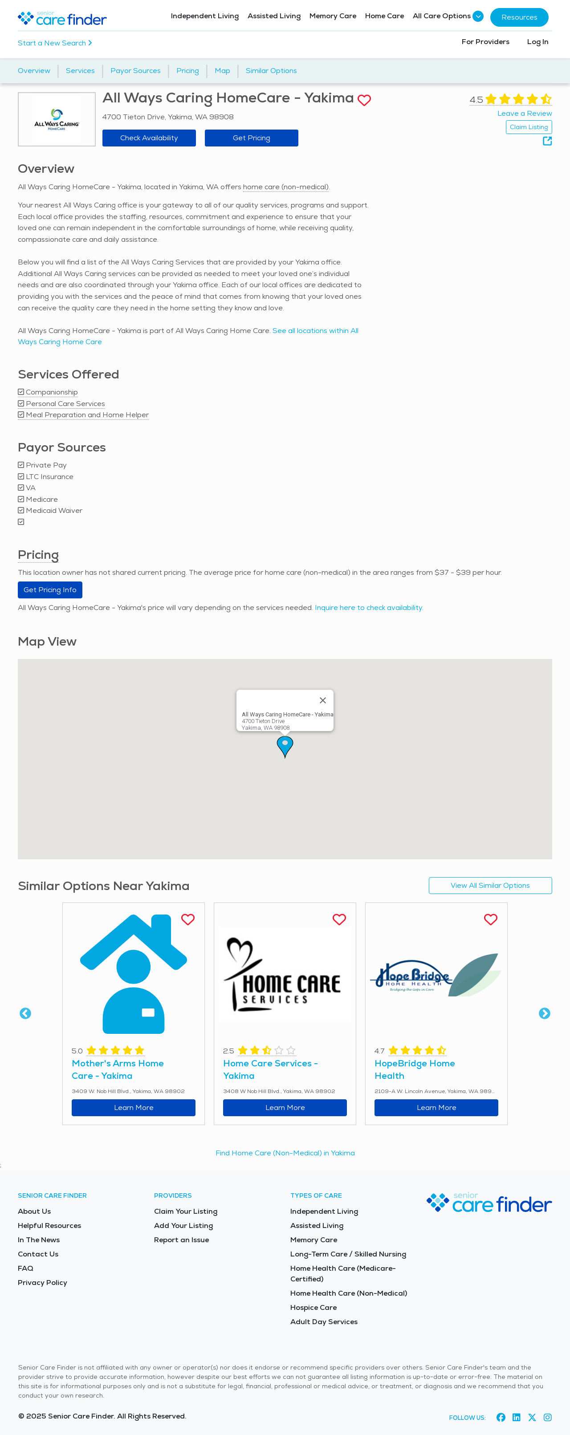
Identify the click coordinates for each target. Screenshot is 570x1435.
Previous (25, 1014)
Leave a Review (524, 113)
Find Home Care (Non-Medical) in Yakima (285, 1153)
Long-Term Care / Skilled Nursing (348, 1254)
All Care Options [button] (447, 16)
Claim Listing (529, 127)
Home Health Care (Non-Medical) (348, 1293)
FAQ (25, 1268)
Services (80, 70)
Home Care (384, 15)
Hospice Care (313, 1307)
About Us (34, 1211)
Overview (34, 70)
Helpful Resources (49, 1225)
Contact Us (38, 1254)
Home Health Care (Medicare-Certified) (343, 1274)
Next (544, 1014)
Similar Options (271, 70)
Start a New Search (55, 43)
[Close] (323, 700)
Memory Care (332, 15)
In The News (39, 1239)
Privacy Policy (42, 1282)
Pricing (187, 70)
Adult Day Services (324, 1321)
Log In (538, 41)
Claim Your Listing (185, 1211)
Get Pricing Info (50, 589)
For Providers (485, 41)
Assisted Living (274, 15)
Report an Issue (181, 1239)
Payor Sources (135, 70)
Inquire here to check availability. (369, 607)
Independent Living (205, 15)
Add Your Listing (183, 1225)
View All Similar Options (490, 885)
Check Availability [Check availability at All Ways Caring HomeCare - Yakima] (149, 137)
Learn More (134, 1107)
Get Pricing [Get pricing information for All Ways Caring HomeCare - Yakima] (251, 137)
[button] (285, 747)
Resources (519, 17)
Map (222, 70)
